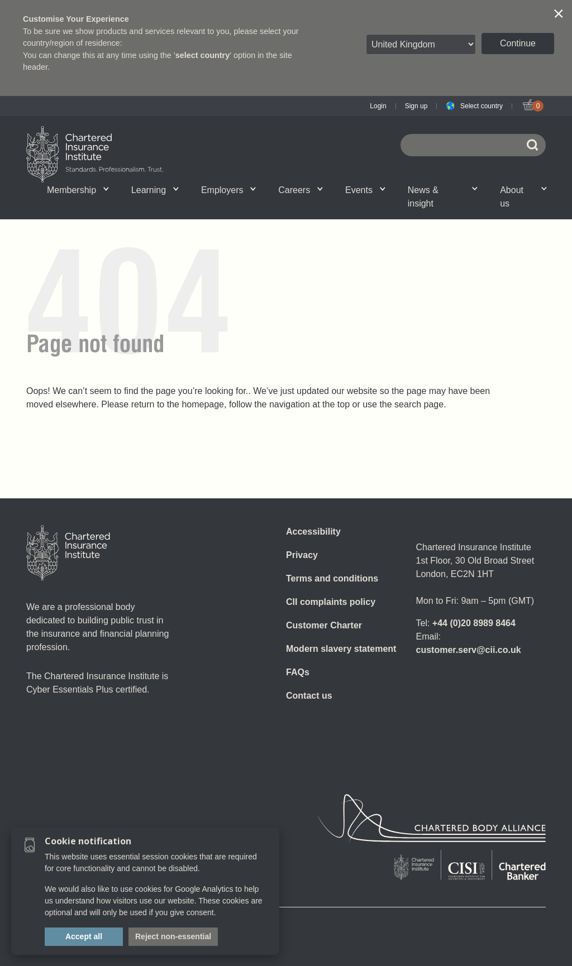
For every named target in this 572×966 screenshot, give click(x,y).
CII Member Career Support (116, 203)
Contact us (309, 695)
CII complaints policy (330, 602)
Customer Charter (324, 625)
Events (365, 190)
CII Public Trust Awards (341, 203)
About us (523, 196)
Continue (518, 43)
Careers (300, 190)
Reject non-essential (173, 936)
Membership (78, 190)
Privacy (302, 555)
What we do (119, 203)
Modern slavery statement (341, 648)
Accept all (83, 936)
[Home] (68, 553)
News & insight (443, 196)
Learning (155, 190)
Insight (264, 203)
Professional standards (265, 203)
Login (378, 106)
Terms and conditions (332, 578)
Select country (481, 106)
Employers (228, 190)
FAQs (297, 672)
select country (202, 55)
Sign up (416, 106)
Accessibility (313, 531)
